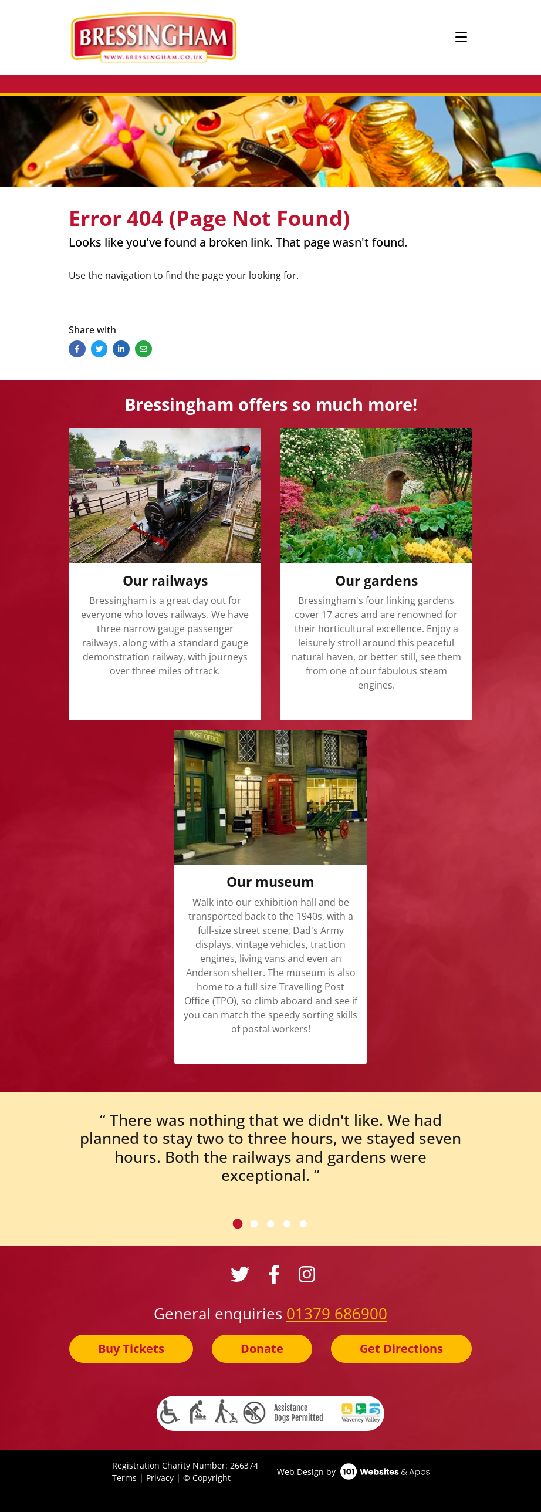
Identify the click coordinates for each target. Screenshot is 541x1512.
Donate (262, 1348)
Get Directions (401, 1348)
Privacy (160, 1477)
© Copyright (207, 1477)
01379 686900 (336, 1313)
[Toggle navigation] (461, 37)
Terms (124, 1477)
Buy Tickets (131, 1348)
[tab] (238, 1223)
